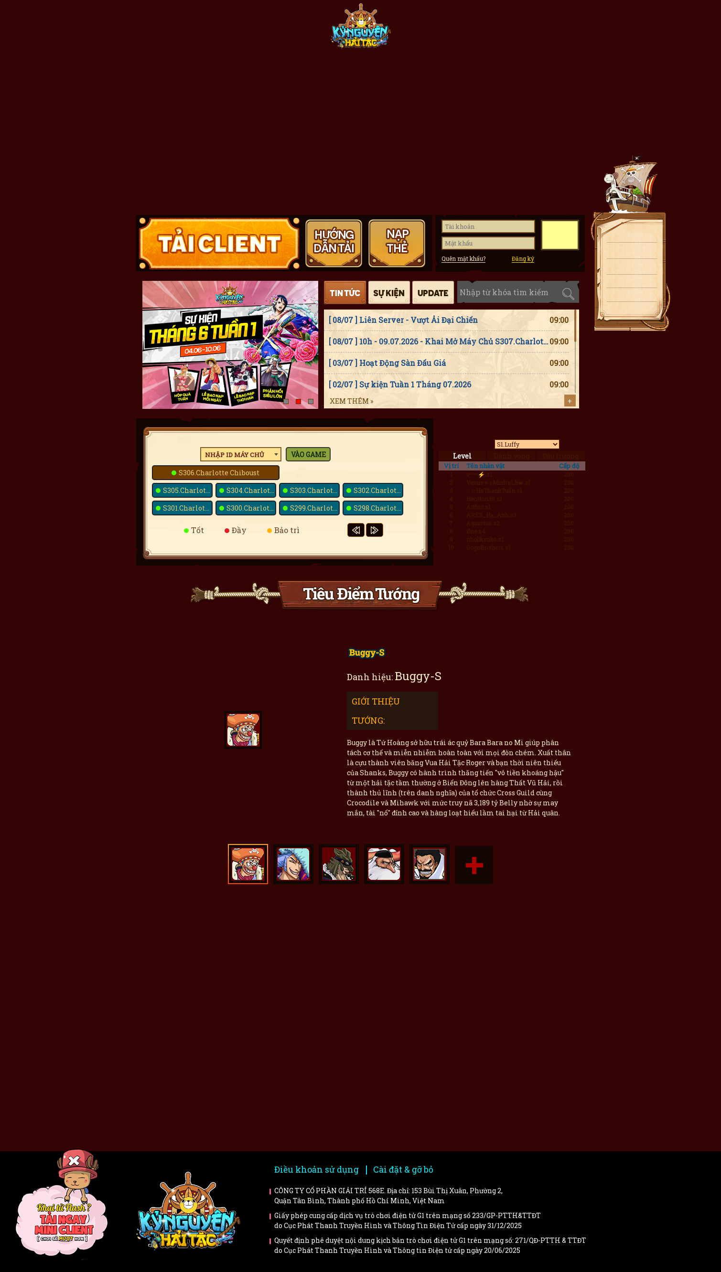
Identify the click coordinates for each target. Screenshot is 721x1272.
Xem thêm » (351, 401)
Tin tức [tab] (345, 292)
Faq (524, 936)
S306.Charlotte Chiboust (219, 472)
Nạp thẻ (628, 269)
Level (462, 455)
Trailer (524, 999)
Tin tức (229, 29)
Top (633, 340)
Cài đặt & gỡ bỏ (403, 1169)
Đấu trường (560, 455)
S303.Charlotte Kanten (315, 490)
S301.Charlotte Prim (188, 508)
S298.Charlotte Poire (378, 508)
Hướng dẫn (552, 29)
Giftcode (489, 29)
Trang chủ (166, 29)
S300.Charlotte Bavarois (251, 508)
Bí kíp (408, 999)
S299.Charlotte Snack (315, 508)
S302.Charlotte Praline (378, 490)
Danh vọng (511, 455)
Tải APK (628, 252)
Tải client (628, 236)
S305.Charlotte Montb (188, 490)
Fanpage (292, 29)
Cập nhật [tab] (433, 292)
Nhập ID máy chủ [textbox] (234, 454)
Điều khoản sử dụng (316, 1169)
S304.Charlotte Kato (251, 490)
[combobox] (240, 454)
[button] (286, 401)
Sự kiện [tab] (389, 292)
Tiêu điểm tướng (427, 29)
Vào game (308, 454)
